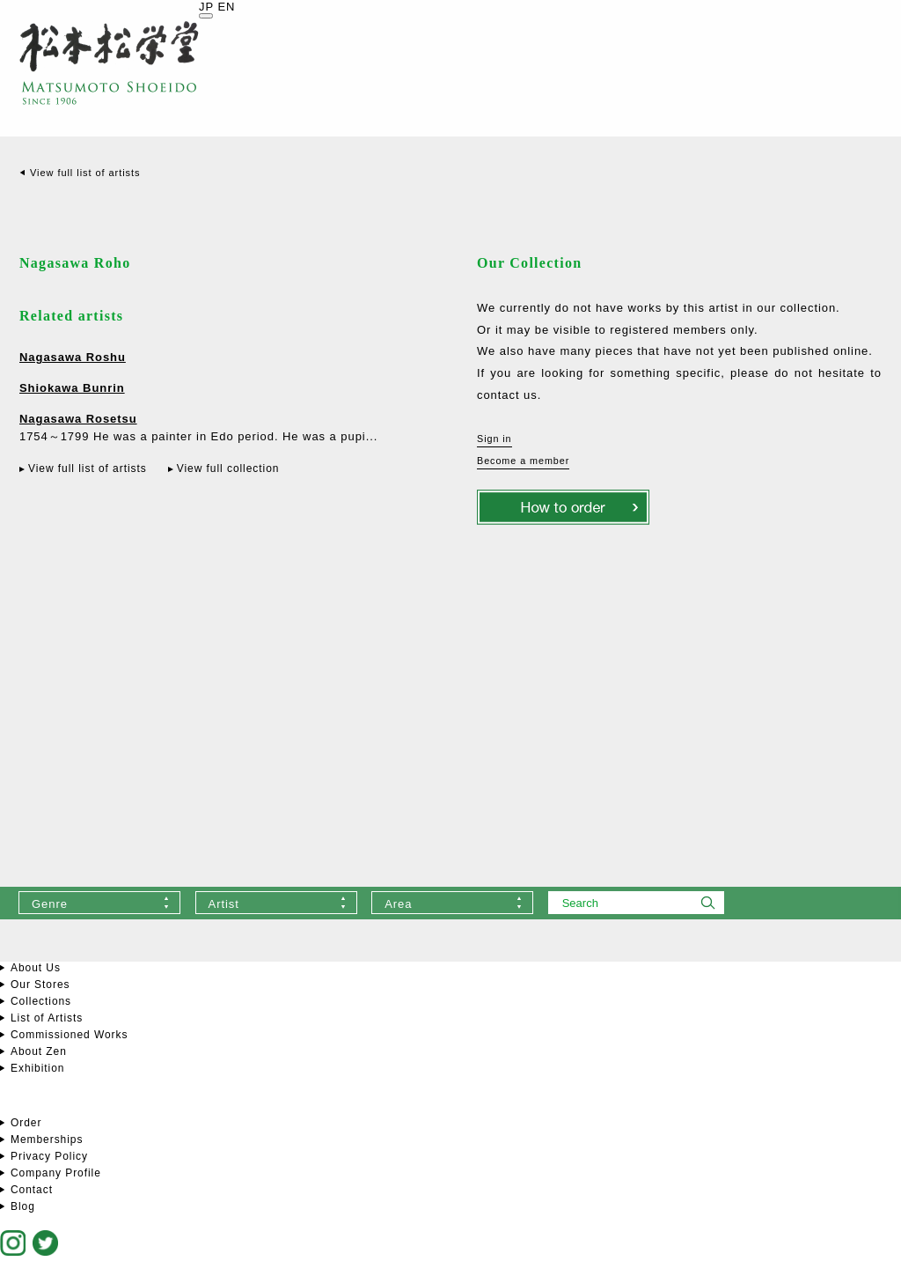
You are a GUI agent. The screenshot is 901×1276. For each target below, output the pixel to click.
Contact (32, 1190)
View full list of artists (85, 172)
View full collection (228, 468)
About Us (36, 968)
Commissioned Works (69, 1035)
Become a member (523, 460)
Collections (41, 1001)
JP (206, 6)
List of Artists (47, 1018)
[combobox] (99, 902)
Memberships (47, 1139)
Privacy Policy (49, 1156)
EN (226, 6)
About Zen (39, 1051)
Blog (23, 1206)
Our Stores (40, 984)
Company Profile (56, 1173)
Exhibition (37, 1068)
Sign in (494, 438)
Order (26, 1123)
